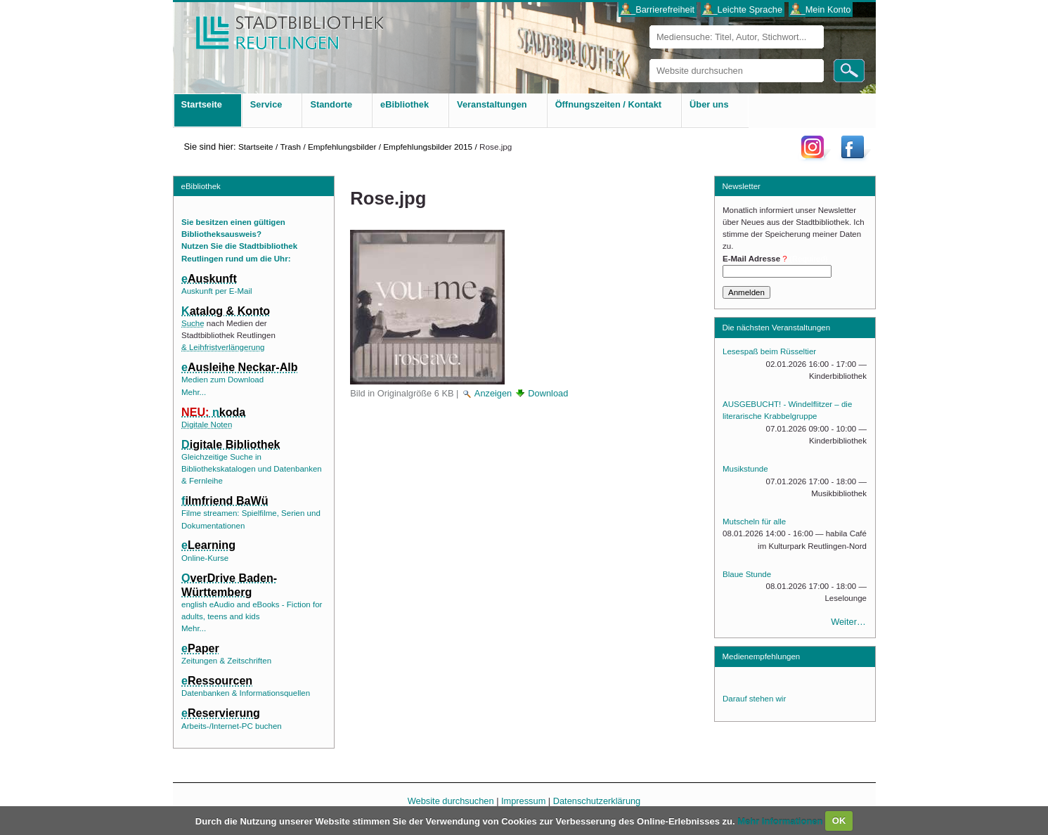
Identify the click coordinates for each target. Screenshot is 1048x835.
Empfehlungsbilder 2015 (427, 146)
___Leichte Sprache (742, 9)
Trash (290, 146)
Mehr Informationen (781, 820)
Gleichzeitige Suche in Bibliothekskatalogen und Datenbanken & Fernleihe (251, 469)
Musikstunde (745, 469)
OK (839, 820)
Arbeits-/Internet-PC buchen (231, 726)
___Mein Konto (820, 9)
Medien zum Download (222, 379)
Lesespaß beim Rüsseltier (769, 351)
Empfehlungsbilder (342, 146)
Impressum (523, 801)
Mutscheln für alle (754, 521)
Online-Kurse (204, 558)
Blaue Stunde (747, 574)
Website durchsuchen (451, 801)
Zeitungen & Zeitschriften (226, 660)
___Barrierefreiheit (657, 9)
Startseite (255, 146)
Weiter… (848, 621)
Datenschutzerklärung (596, 801)
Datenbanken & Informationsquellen (245, 693)
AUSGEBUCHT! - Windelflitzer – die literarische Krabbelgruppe (787, 410)
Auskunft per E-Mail (216, 291)
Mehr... (193, 392)
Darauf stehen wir (754, 698)
